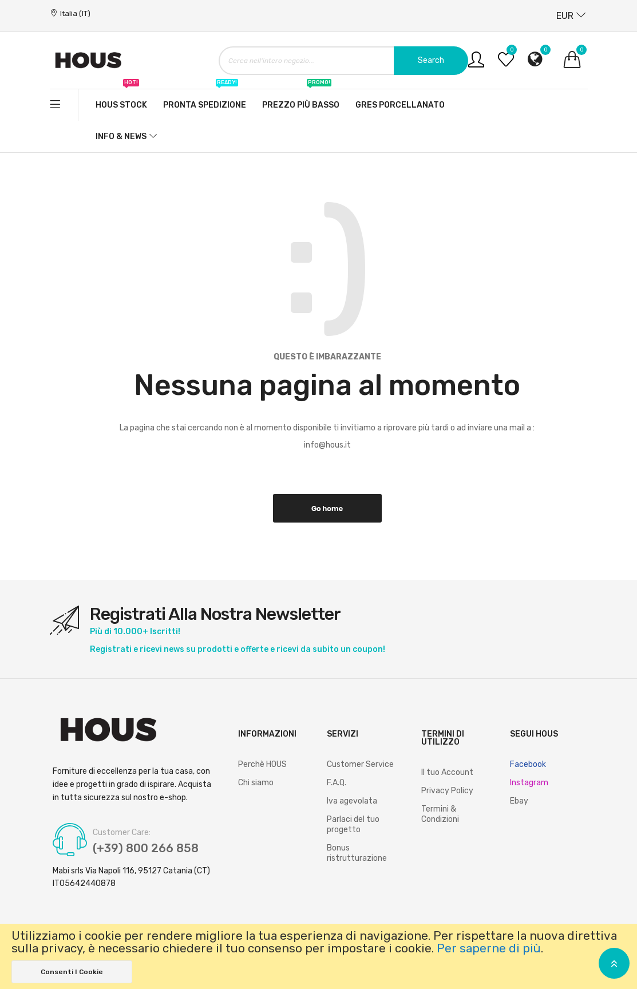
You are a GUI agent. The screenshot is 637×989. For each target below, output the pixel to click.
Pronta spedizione (204, 99)
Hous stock (121, 99)
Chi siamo (256, 783)
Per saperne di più (489, 948)
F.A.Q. (336, 783)
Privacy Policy (447, 791)
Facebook (528, 764)
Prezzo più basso (300, 99)
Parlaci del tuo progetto (353, 824)
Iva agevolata (352, 801)
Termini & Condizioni (440, 814)
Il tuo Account (447, 772)
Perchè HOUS (262, 764)
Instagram (529, 783)
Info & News (121, 136)
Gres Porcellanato (400, 105)
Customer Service (360, 764)
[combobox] (343, 60)
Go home (327, 508)
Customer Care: (122, 833)
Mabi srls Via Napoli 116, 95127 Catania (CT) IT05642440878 (131, 877)
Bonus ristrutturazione (357, 853)
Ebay (519, 801)
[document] (318, 956)
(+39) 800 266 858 (146, 848)
